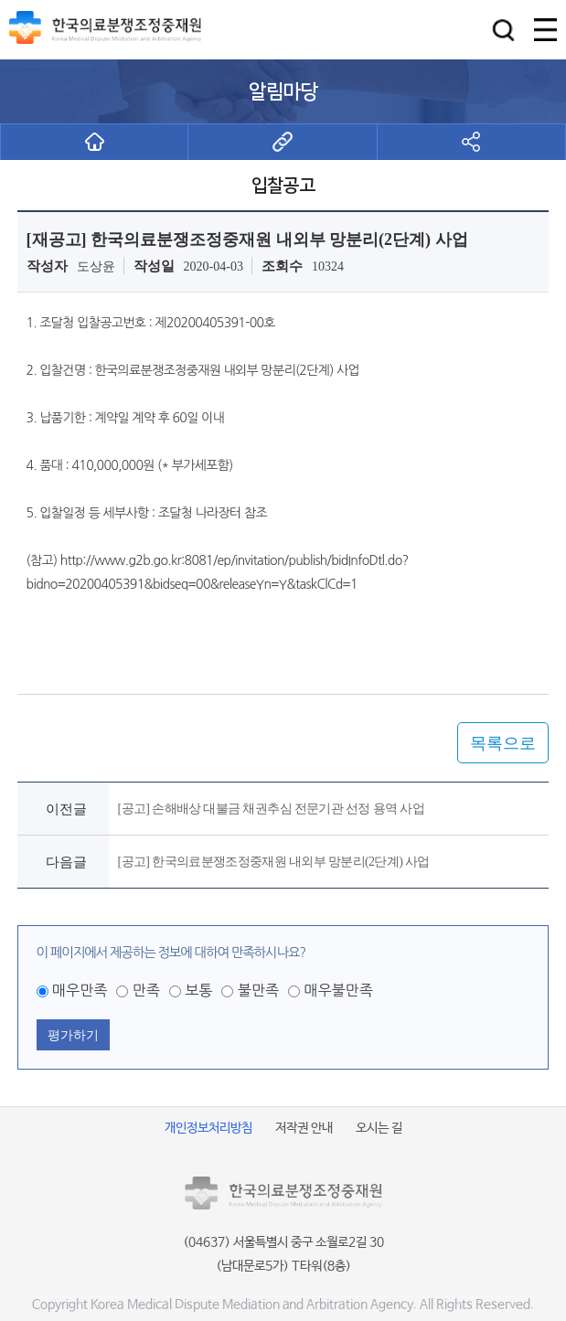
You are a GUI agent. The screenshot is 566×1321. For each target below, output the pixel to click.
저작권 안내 (304, 1128)
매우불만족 (338, 990)
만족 (146, 990)
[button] (503, 29)
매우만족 (79, 990)
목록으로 (503, 743)
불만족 (258, 990)
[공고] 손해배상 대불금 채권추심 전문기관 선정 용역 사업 (271, 808)
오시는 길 (379, 1128)
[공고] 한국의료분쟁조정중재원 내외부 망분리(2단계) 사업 (274, 861)
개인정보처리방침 (208, 1128)
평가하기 (73, 1035)
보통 (198, 990)
